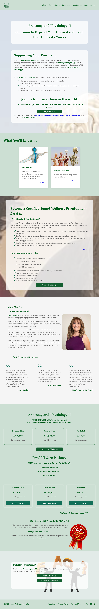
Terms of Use (76, 604)
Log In (92, 5)
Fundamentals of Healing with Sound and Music (49, 115)
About (44, 5)
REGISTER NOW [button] (18, 503)
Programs (66, 5)
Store (86, 5)
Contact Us (77, 5)
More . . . (42, 183)
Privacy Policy (63, 604)
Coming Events (54, 5)
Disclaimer (52, 604)
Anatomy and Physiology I (73, 115)
